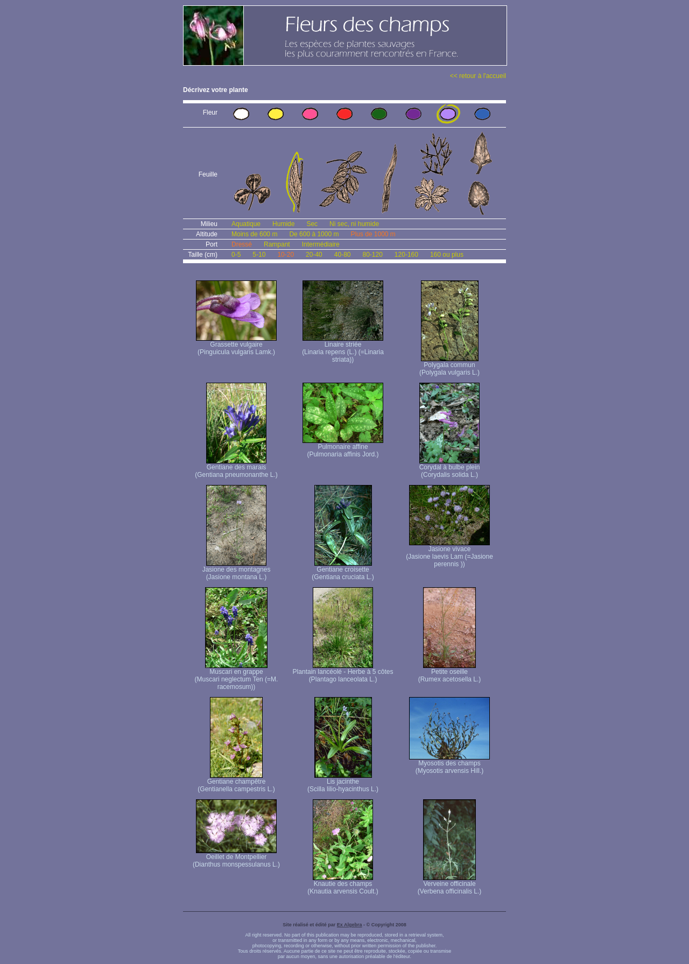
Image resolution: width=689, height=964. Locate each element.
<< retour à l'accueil (478, 76)
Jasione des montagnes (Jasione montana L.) (236, 570)
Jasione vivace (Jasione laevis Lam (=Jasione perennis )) (449, 553)
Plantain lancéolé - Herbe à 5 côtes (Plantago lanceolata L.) (343, 672)
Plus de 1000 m (372, 234)
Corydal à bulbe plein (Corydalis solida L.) (449, 468)
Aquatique (246, 224)
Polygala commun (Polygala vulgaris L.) (449, 365)
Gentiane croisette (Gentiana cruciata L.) (343, 570)
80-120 (372, 254)
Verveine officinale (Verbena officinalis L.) (450, 884)
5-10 (258, 254)
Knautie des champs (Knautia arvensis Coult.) (342, 884)
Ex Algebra (349, 924)
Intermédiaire (321, 244)
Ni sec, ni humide (354, 224)
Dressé (241, 244)
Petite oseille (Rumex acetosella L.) (449, 672)
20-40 (314, 254)
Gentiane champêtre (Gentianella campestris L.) (236, 782)
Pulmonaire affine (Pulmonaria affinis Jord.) (343, 447)
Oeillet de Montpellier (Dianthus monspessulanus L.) (236, 857)
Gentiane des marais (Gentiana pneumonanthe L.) (236, 468)
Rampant (277, 244)
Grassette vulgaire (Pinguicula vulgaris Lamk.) (236, 345)
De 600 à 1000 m (314, 234)
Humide (283, 224)
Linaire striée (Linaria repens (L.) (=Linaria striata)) (343, 349)
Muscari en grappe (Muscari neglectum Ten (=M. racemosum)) (236, 676)
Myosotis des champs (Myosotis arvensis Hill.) (449, 764)
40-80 (342, 254)
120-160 (406, 254)
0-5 (236, 254)
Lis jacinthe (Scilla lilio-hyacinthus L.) (342, 782)
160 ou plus (446, 254)
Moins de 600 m (254, 234)
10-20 (285, 254)
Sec (312, 224)
